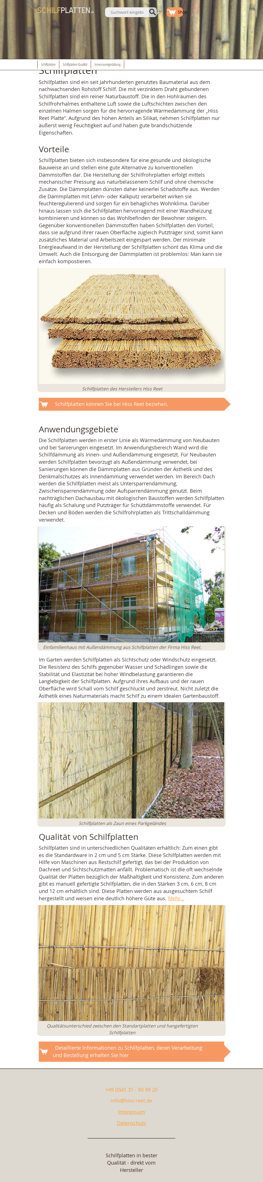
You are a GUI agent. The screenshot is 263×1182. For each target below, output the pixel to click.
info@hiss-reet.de (131, 1100)
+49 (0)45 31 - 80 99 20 (131, 1089)
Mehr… (176, 898)
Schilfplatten (48, 64)
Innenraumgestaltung (107, 64)
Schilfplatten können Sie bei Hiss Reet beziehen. (111, 404)
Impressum (131, 1111)
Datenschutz (131, 1123)
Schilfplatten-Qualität (75, 64)
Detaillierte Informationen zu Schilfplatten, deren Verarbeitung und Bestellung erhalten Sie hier (127, 1051)
